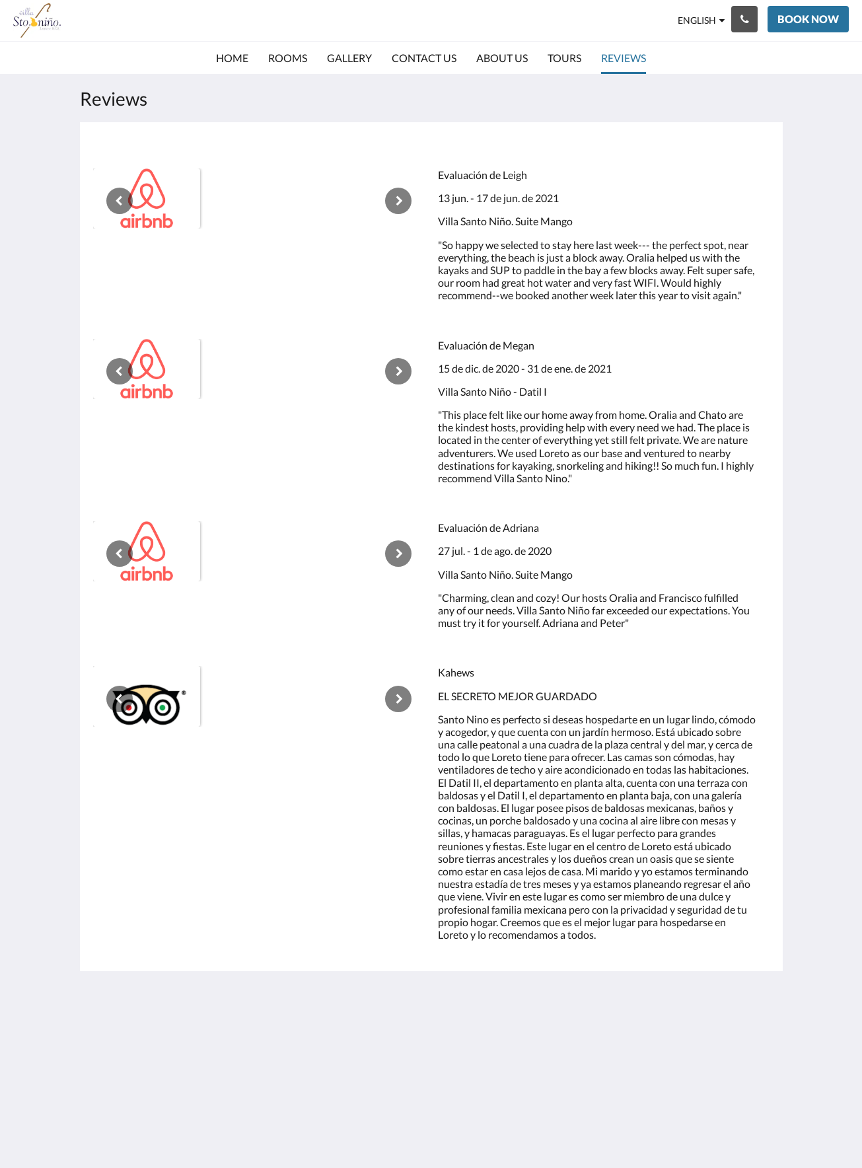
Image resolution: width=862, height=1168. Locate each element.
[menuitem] (232, 58)
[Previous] (119, 201)
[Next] (398, 201)
